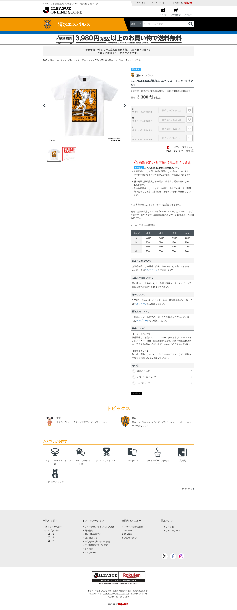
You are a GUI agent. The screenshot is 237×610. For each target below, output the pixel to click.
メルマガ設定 (130, 538)
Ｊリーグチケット (157, 3)
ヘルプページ (151, 270)
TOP (45, 60)
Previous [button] (44, 105)
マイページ (129, 530)
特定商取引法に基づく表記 (97, 541)
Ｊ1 (52, 534)
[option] (84, 105)
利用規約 (89, 530)
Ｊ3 (52, 540)
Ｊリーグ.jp (141, 3)
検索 (191, 24)
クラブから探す (52, 530)
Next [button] (124, 105)
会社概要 (89, 549)
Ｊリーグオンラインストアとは (99, 527)
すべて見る (187, 489)
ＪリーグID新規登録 (133, 527)
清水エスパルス (57, 60)
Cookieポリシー (92, 538)
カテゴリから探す (53, 527)
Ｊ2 (52, 537)
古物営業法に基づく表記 (96, 545)
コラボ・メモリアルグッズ (79, 60)
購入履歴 (128, 534)
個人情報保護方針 (93, 534)
